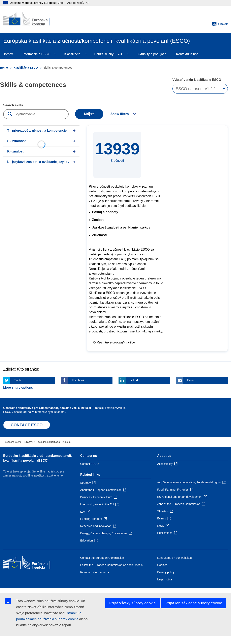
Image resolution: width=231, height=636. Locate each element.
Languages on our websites (174, 557)
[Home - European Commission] (32, 19)
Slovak (220, 24)
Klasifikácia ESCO (25, 67)
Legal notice (164, 579)
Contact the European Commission (102, 557)
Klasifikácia (72, 54)
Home (4, 67)
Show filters (119, 114)
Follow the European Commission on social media (111, 565)
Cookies (162, 565)
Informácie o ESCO (37, 54)
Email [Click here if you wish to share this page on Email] (190, 380)
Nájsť (89, 114)
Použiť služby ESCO (109, 54)
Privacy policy (165, 572)
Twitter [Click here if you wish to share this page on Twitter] (18, 380)
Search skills (13, 105)
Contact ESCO (89, 463)
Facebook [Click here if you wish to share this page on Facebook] (78, 380)
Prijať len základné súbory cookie (193, 603)
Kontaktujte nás (187, 54)
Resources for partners (94, 572)
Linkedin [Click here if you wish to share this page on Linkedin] (135, 380)
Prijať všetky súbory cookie (132, 603)
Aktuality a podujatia (151, 54)
